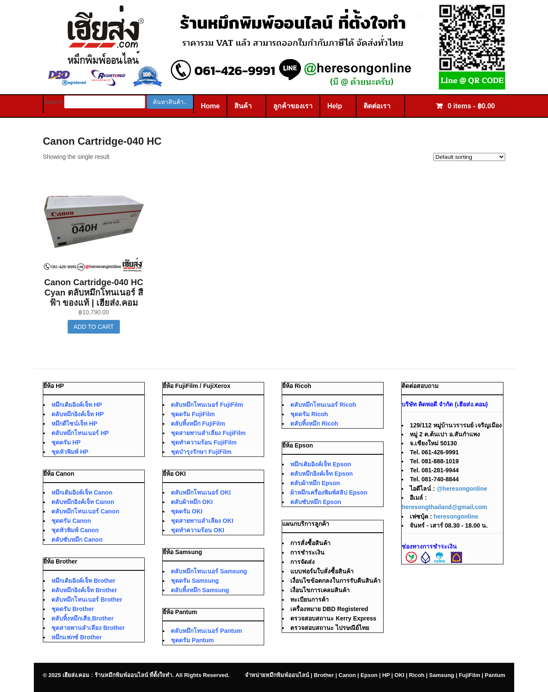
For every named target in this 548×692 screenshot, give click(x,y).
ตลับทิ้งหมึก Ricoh (314, 423)
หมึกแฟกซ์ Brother (76, 637)
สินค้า (243, 106)
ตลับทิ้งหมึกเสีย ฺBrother (82, 618)
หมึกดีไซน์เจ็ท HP (74, 423)
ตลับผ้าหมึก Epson (315, 483)
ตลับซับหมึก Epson (315, 501)
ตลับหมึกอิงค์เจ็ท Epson (321, 473)
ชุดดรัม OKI (187, 511)
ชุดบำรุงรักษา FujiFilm (201, 451)
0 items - (470, 106)
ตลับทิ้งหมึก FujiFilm (198, 423)
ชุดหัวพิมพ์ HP (69, 451)
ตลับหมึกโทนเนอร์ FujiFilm (207, 404)
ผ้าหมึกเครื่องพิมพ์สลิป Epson (328, 492)
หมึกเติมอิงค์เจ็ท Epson (320, 464)
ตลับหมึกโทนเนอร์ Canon (85, 511)
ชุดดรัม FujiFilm (193, 414)
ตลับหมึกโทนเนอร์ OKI (201, 492)
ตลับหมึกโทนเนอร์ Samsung (209, 571)
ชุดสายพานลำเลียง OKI (202, 520)
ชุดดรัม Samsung (195, 580)
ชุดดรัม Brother (72, 609)
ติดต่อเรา (376, 106)
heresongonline (456, 516)
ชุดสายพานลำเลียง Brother (88, 627)
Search (53, 101)
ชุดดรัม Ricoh (309, 414)
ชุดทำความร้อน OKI (197, 530)
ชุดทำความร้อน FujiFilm (204, 442)
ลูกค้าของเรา (293, 106)
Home (210, 106)
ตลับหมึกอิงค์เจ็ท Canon (82, 501)
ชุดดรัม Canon (71, 520)
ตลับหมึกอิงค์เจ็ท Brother (84, 590)
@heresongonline (462, 488)
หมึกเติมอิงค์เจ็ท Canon (81, 492)
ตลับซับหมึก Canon (76, 539)
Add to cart (94, 326)
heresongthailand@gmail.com (444, 507)
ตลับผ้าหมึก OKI (192, 501)
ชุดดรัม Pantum (192, 640)
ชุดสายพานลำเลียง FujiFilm (208, 433)
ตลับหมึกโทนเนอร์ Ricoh (323, 404)
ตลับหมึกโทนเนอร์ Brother (86, 599)
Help (334, 106)
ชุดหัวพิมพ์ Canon (74, 530)
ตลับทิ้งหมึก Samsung (200, 590)
